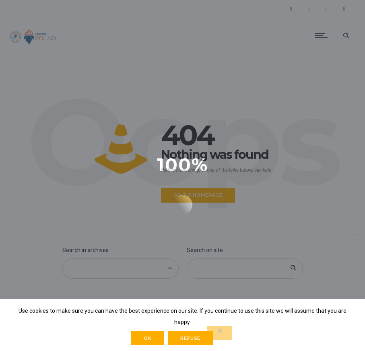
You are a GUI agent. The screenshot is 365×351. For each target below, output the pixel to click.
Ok (148, 338)
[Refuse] (219, 333)
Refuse (190, 338)
